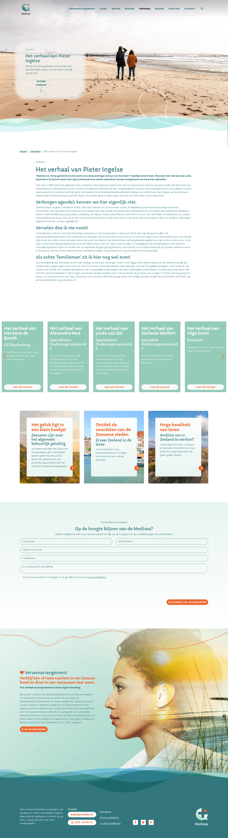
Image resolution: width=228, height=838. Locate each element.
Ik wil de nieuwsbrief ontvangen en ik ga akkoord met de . (65, 577)
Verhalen (144, 8)
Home (23, 151)
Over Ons (174, 8)
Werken (129, 8)
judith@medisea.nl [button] (82, 814)
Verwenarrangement (82, 8)
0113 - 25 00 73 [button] (82, 822)
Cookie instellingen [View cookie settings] (110, 823)
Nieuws (159, 8)
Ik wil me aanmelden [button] (34, 729)
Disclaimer (105, 811)
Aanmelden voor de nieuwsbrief (187, 602)
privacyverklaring (96, 577)
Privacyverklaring (109, 817)
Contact (189, 8)
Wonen (116, 8)
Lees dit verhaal (22, 387)
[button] (201, 8)
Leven (103, 8)
